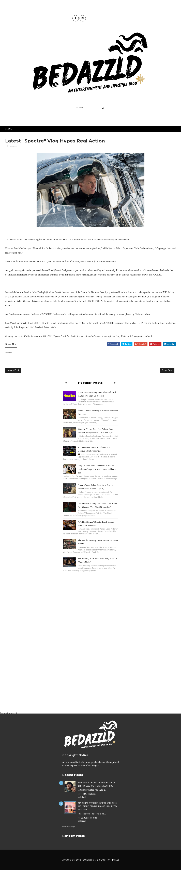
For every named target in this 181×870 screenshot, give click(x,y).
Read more (92, 794)
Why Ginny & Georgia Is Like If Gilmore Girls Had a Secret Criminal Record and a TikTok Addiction (97, 806)
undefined (82, 797)
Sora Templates (85, 859)
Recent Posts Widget (68, 826)
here (127, 239)
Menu (8, 128)
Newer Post (13, 370)
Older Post (167, 370)
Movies (13, 146)
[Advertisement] (90, 596)
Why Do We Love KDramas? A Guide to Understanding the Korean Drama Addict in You (97, 469)
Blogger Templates (108, 859)
